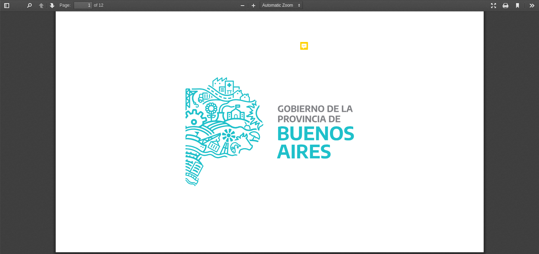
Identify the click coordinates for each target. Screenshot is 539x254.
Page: (65, 5)
